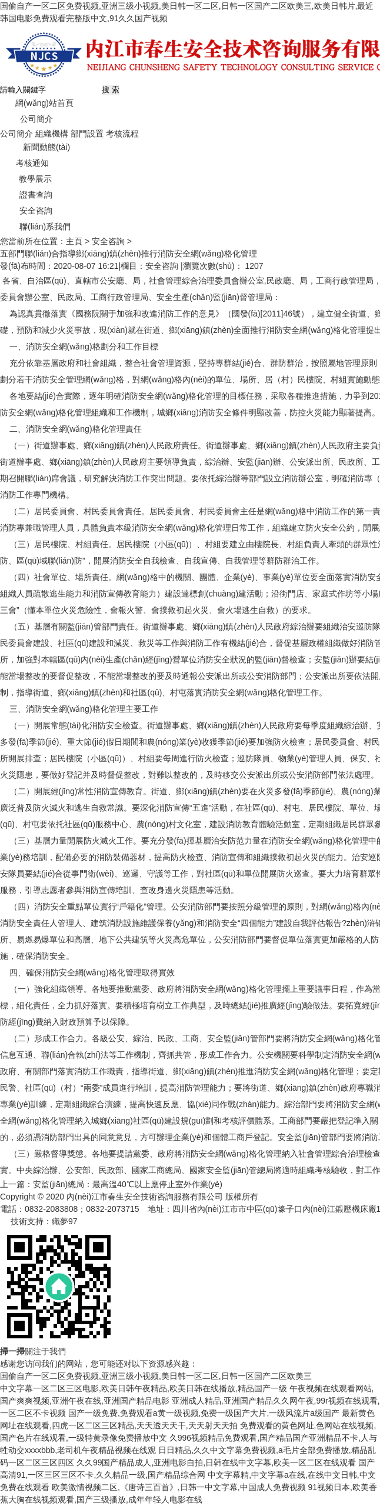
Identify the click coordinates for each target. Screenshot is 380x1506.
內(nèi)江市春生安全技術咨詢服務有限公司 (144, 1196)
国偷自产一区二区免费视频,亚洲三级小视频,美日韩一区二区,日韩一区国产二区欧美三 (156, 1376)
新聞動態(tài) (35, 147)
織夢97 (65, 1221)
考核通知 (24, 163)
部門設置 (87, 133)
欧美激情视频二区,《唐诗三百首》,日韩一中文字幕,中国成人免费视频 (179, 1487)
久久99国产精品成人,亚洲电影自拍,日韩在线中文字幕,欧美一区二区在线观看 (216, 1462)
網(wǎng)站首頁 (37, 103)
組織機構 (51, 133)
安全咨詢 (26, 210)
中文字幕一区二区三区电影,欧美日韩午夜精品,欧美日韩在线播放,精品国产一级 (143, 1388)
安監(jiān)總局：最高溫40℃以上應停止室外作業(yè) (127, 1184)
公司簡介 (26, 119)
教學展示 (26, 179)
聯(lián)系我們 (35, 226)
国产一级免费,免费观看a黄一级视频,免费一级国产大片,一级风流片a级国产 (203, 1413)
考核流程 (122, 133)
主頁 (74, 241)
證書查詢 (26, 194)
